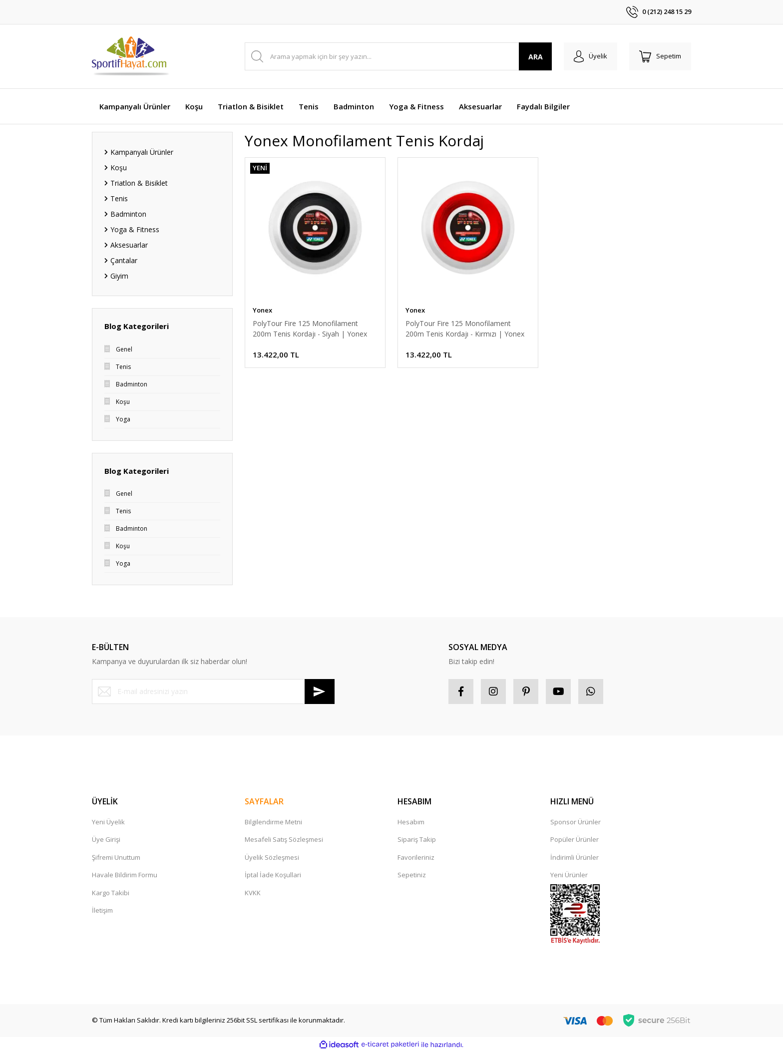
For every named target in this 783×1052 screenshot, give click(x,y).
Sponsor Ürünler (575, 821)
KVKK (253, 892)
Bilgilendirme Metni (273, 821)
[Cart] (660, 56)
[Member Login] (590, 56)
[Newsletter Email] (213, 691)
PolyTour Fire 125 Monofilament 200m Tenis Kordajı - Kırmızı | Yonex (464, 329)
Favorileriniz (415, 857)
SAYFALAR (264, 801)
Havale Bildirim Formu (124, 874)
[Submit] (320, 691)
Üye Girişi (106, 839)
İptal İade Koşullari (273, 874)
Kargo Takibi (110, 892)
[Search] (398, 56)
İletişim (102, 910)
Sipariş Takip (416, 839)
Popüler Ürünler (574, 839)
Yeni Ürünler (569, 874)
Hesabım (410, 821)
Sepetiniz (411, 874)
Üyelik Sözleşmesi (272, 857)
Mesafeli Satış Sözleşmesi (284, 839)
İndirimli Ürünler (574, 857)
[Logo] (131, 56)
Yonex (262, 310)
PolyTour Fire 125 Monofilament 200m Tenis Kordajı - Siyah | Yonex (310, 329)
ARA (535, 56)
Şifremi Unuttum (116, 857)
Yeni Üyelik (108, 821)
